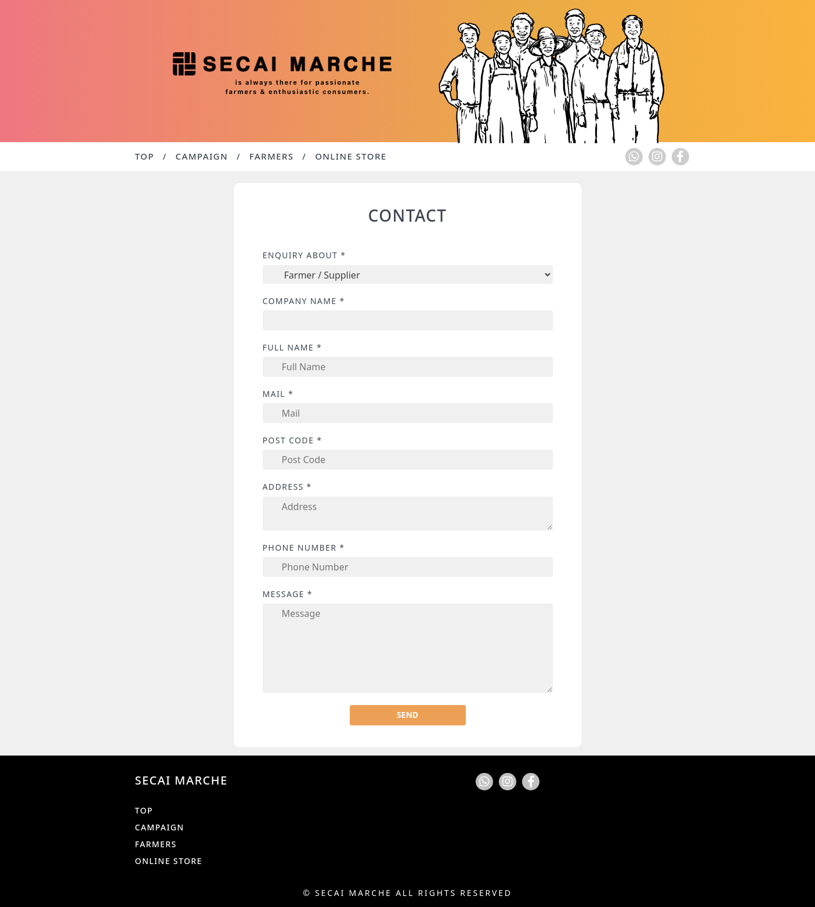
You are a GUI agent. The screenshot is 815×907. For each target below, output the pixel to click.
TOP (144, 156)
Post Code (293, 440)
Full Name (293, 347)
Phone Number (304, 548)
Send (407, 714)
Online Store (350, 156)
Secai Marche (353, 892)
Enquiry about (304, 255)
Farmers (271, 156)
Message (288, 594)
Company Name (304, 301)
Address (287, 487)
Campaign (202, 156)
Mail (278, 394)
